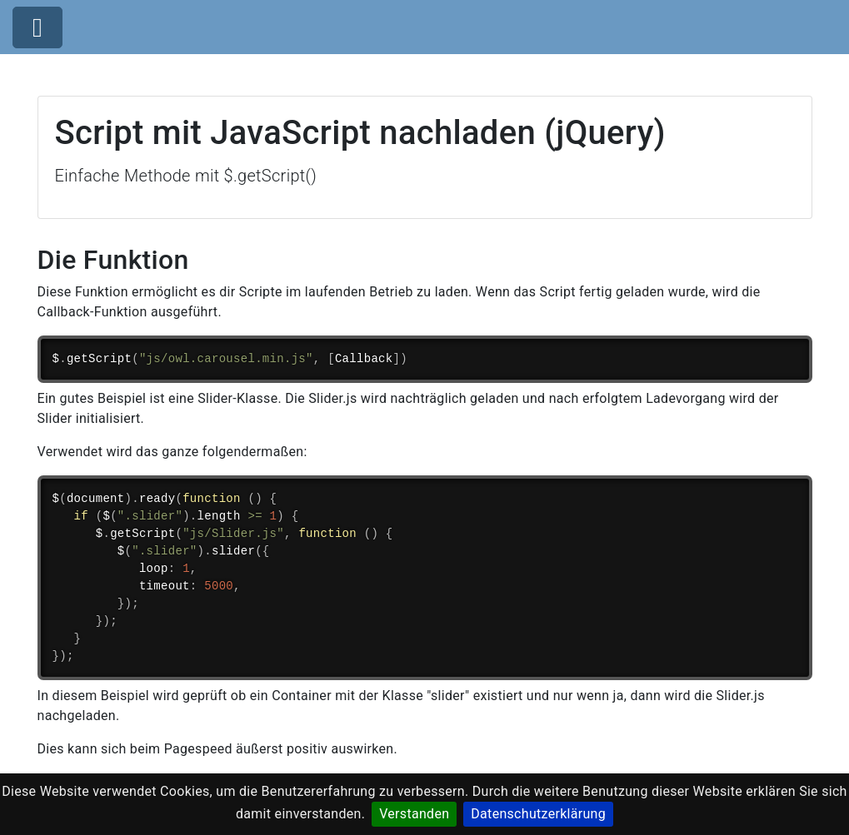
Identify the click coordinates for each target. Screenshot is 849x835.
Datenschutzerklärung (538, 814)
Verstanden (414, 814)
